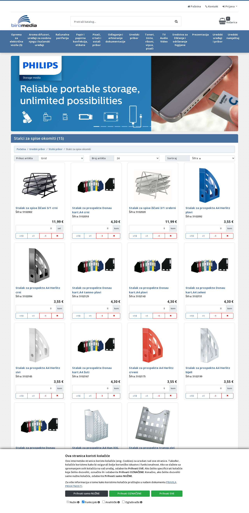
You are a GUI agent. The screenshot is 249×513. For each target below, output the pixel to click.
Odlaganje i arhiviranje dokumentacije (115, 38)
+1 (33, 235)
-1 (45, 235)
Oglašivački (132, 502)
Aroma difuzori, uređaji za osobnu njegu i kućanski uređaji (39, 40)
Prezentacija (200, 34)
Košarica (228, 21)
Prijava (229, 6)
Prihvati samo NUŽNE (87, 493)
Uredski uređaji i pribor (218, 38)
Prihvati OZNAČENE (129, 493)
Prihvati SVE (167, 493)
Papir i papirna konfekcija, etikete (80, 40)
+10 (21, 235)
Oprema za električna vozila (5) (16, 40)
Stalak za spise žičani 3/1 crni (37, 208)
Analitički (111, 502)
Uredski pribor (134, 36)
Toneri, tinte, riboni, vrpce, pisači (149, 41)
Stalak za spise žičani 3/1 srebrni (152, 208)
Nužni (73, 502)
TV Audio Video (164, 38)
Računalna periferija (62, 36)
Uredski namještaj (232, 36)
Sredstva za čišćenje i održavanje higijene (180, 40)
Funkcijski (91, 502)
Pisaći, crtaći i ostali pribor (96, 40)
